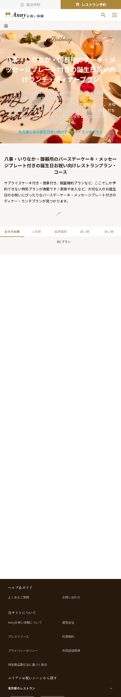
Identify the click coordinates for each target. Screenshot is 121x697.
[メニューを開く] (114, 15)
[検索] (103, 15)
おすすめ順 (12, 231)
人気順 (36, 231)
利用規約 (68, 636)
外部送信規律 (71, 650)
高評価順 (60, 231)
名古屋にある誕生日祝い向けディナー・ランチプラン (60, 131)
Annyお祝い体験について (25, 622)
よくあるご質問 (18, 597)
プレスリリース (18, 636)
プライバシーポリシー (23, 650)
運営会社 (68, 622)
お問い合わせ (71, 597)
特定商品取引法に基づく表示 (27, 664)
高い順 (84, 231)
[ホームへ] (24, 15)
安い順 (108, 231)
